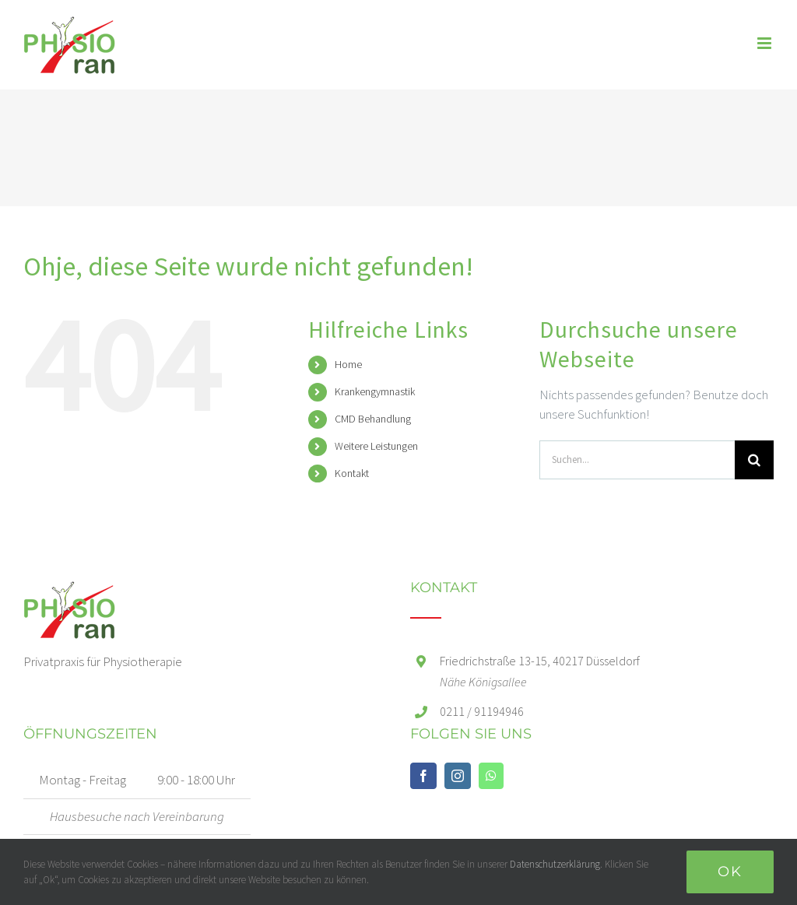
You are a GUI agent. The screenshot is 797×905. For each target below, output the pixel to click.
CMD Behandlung (373, 419)
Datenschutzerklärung (555, 864)
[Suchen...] (637, 459)
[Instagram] (457, 776)
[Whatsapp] (491, 776)
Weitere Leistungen (376, 446)
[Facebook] (423, 776)
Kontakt (352, 473)
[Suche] (754, 459)
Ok (730, 871)
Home (348, 364)
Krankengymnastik (375, 391)
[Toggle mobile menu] (765, 43)
